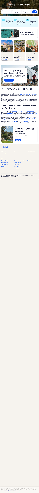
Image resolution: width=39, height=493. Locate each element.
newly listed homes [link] (16, 122)
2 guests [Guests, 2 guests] (26, 12)
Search (34, 11)
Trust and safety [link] (3, 156)
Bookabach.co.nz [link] (29, 158)
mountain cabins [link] (10, 113)
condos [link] (21, 94)
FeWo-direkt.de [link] (29, 156)
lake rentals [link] (28, 94)
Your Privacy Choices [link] (17, 168)
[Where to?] (6, 11)
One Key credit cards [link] (4, 162)
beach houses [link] (33, 94)
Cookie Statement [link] (17, 166)
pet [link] (21, 111)
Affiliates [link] (15, 156)
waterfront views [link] (28, 118)
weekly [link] (20, 121)
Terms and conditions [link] (17, 162)
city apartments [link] (30, 113)
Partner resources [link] (4, 158)
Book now (29, 59)
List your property (9, 80)
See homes (17, 59)
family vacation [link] (14, 111)
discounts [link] (15, 121)
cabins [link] (24, 94)
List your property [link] (4, 153)
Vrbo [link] (28, 153)
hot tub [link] (5, 119)
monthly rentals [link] (26, 121)
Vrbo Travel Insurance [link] (4, 164)
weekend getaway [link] (30, 111)
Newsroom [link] (16, 158)
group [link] (13, 98)
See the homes (5, 59)
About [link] (15, 153)
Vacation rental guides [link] (5, 160)
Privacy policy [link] (16, 164)
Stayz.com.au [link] (29, 160)
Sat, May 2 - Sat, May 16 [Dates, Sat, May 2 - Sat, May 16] (18, 12)
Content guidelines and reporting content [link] (19, 171)
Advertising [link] (3, 166)
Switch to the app (18, 140)
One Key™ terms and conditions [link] (19, 160)
